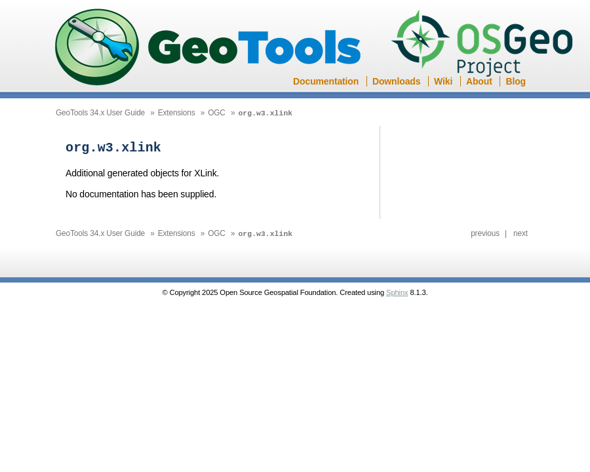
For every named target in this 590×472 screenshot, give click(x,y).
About (479, 81)
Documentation (326, 81)
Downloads (396, 81)
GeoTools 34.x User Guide (100, 112)
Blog (515, 81)
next (520, 232)
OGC (217, 112)
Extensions (176, 112)
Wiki (443, 81)
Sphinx (397, 291)
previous (485, 232)
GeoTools (208, 48)
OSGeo (486, 44)
